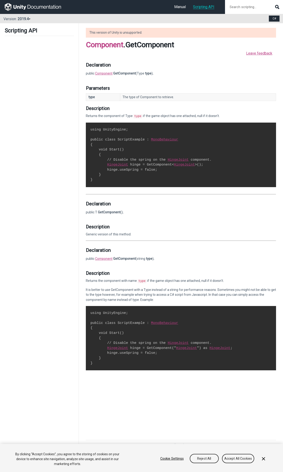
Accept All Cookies (238, 458)
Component (104, 44)
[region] (141, 458)
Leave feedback (259, 53)
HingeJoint (178, 159)
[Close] (263, 459)
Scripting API (203, 7)
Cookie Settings (172, 458)
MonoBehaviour (164, 139)
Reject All (204, 458)
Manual (180, 7)
